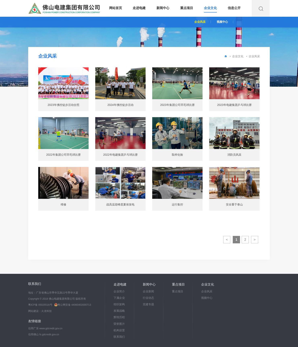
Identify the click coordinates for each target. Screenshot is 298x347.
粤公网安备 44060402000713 (72, 304)
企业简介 (119, 291)
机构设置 (119, 330)
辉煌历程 (119, 317)
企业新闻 (148, 291)
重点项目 (186, 8)
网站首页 (115, 8)
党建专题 (148, 304)
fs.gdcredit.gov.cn (49, 334)
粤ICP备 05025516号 (40, 304)
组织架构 (119, 304)
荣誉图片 (119, 323)
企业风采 (200, 21)
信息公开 (234, 8)
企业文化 (210, 8)
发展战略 (119, 310)
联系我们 (119, 336)
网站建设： (34, 311)
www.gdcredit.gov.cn (51, 328)
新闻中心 (162, 8)
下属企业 (119, 297)
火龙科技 (46, 311)
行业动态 (148, 297)
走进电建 (139, 8)
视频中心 (222, 21)
